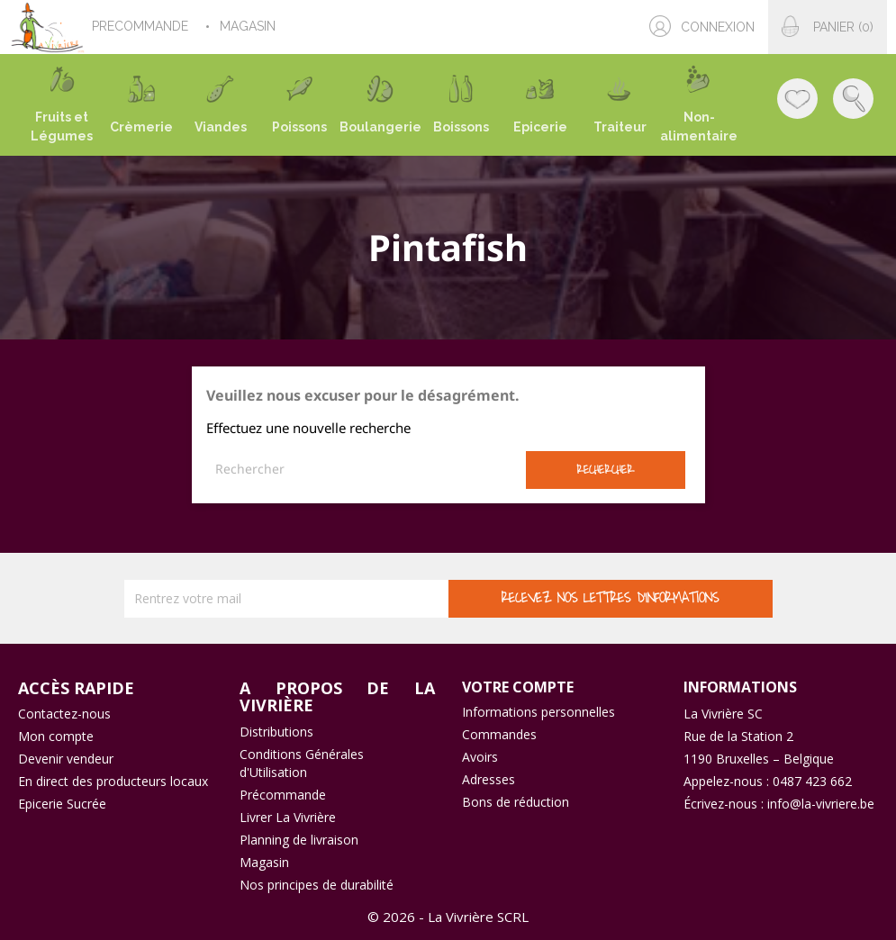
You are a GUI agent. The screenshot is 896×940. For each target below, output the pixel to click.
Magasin (264, 862)
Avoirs (480, 756)
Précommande (283, 794)
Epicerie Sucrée (62, 803)
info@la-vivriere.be (820, 803)
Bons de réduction (515, 801)
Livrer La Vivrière (288, 817)
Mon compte (56, 736)
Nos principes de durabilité (317, 884)
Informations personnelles (538, 711)
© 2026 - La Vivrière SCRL (448, 917)
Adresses (488, 779)
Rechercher (605, 469)
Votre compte (518, 687)
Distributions (276, 731)
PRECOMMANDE (142, 26)
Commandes (499, 734)
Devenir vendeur (65, 758)
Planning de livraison (299, 839)
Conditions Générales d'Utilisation (302, 763)
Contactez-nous (64, 713)
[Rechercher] (366, 469)
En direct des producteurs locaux (113, 781)
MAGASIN (249, 26)
